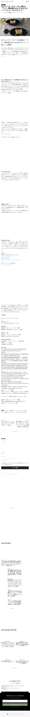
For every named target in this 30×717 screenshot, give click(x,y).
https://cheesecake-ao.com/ (7, 264)
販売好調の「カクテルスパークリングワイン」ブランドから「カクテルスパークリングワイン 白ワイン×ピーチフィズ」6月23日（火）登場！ (14, 583)
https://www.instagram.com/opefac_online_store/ (11, 259)
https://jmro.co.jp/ (8, 51)
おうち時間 (10, 410)
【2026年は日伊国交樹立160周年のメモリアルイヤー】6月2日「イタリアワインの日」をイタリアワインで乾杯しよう (11, 563)
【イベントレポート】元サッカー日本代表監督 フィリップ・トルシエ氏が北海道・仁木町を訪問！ (15, 602)
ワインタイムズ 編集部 (7, 12)
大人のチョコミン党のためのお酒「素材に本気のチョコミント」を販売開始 (22, 662)
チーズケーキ (25, 410)
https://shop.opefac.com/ (6, 133)
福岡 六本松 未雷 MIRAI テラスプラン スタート (8, 662)
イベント (2, 559)
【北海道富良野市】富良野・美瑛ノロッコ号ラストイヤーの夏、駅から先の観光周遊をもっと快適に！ (14, 573)
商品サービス (3, 4)
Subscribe (15, 704)
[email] (15, 701)
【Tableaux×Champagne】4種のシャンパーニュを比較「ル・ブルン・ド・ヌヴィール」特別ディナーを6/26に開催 (15, 593)
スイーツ (17, 410)
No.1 (7, 410)
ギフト (14, 410)
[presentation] (9, 472)
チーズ (21, 410)
